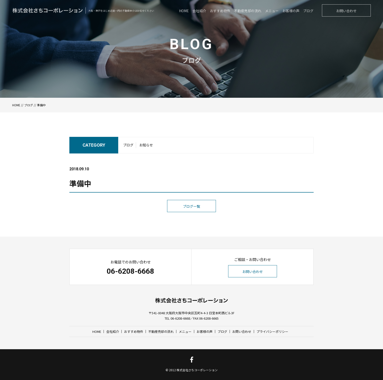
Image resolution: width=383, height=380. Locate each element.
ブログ (28, 105)
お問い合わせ (252, 271)
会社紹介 (112, 331)
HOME (16, 105)
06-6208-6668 (130, 271)
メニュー (185, 331)
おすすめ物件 (133, 331)
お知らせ (146, 146)
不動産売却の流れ (161, 331)
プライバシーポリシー (272, 331)
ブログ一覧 (191, 216)
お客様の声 (205, 331)
